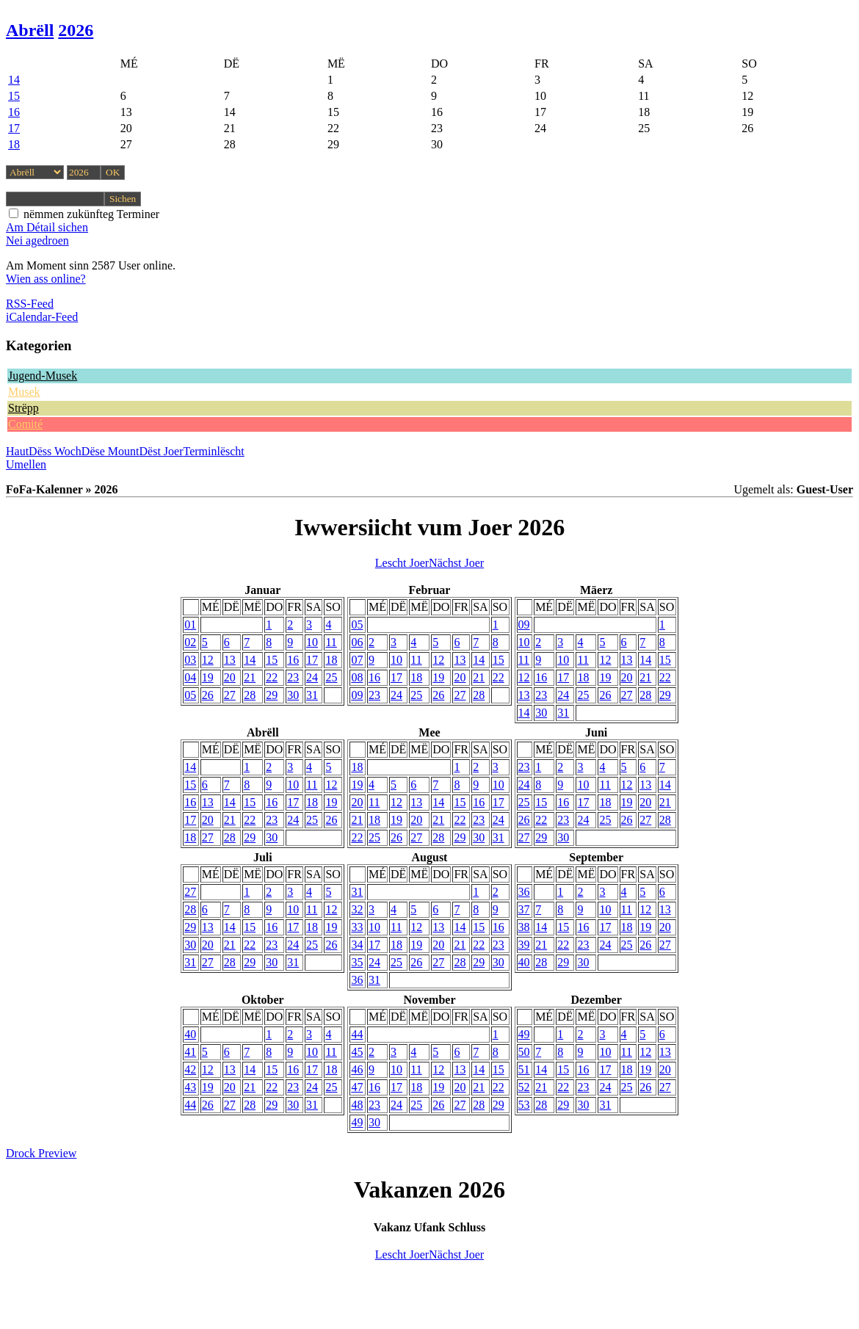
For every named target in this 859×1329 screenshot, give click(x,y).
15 (14, 96)
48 (357, 1104)
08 (357, 677)
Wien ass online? (46, 278)
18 (14, 144)
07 (357, 659)
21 (249, 677)
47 (357, 1087)
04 (190, 677)
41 (190, 1052)
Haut (17, 451)
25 (331, 677)
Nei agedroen (37, 240)
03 (190, 659)
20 (230, 677)
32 (357, 909)
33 (357, 927)
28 (249, 695)
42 (190, 1069)
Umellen (26, 464)
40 (524, 962)
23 (293, 677)
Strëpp (23, 408)
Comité (25, 424)
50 (524, 1052)
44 (190, 1104)
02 (190, 642)
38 (524, 927)
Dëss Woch (55, 451)
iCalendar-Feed (42, 317)
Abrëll (30, 30)
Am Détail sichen (47, 227)
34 (357, 944)
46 (357, 1069)
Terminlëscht (214, 451)
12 (208, 659)
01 (190, 624)
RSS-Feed (30, 303)
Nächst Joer (456, 563)
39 (524, 944)
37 (524, 909)
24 (312, 677)
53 (524, 1104)
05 (190, 695)
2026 (75, 30)
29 (272, 695)
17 (14, 128)
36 (357, 980)
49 (357, 1122)
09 (357, 695)
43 (190, 1087)
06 (357, 642)
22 (272, 677)
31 (312, 695)
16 (14, 112)
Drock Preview (41, 1153)
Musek (24, 391)
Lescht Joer (402, 563)
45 (357, 1052)
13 (230, 659)
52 (524, 1087)
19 (208, 677)
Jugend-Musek (42, 375)
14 (14, 79)
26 (208, 695)
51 (524, 1069)
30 (293, 695)
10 (312, 642)
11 (330, 642)
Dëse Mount (110, 451)
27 (230, 695)
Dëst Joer (161, 451)
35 (357, 962)
